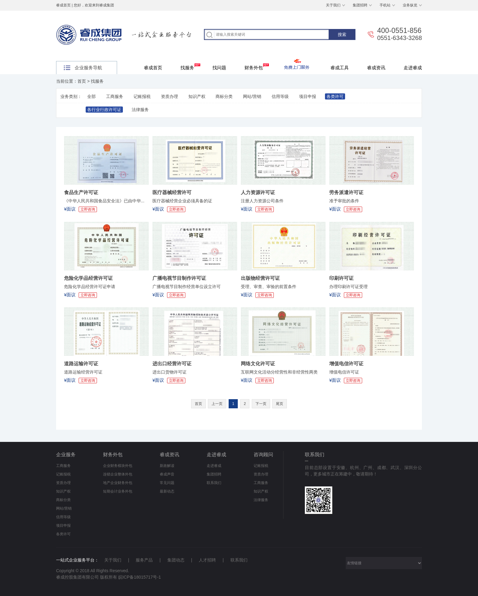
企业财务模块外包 (117, 466)
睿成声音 (167, 474)
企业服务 (66, 454)
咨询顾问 (263, 454)
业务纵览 (410, 5)
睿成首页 (63, 5)
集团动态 (175, 560)
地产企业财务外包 (117, 483)
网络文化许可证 (258, 363)
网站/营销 (252, 96)
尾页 (279, 404)
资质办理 (169, 96)
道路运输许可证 (81, 363)
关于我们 (333, 5)
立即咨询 (87, 209)
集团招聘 (360, 5)
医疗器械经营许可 (171, 192)
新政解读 (167, 466)
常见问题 (167, 483)
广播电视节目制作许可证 (179, 278)
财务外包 (256, 66)
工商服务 (114, 96)
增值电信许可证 (346, 363)
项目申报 (307, 96)
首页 (81, 81)
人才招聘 (207, 560)
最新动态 (167, 491)
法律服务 (140, 109)
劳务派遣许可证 (346, 192)
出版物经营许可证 (260, 278)
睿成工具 (339, 67)
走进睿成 (413, 67)
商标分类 (224, 96)
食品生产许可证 (81, 192)
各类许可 (335, 96)
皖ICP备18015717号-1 (139, 577)
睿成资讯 (376, 67)
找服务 (190, 66)
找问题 (219, 67)
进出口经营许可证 (171, 363)
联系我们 (214, 483)
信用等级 (280, 96)
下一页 (260, 404)
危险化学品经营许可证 (88, 278)
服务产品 (144, 560)
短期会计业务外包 (117, 491)
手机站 (385, 5)
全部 (91, 96)
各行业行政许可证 (104, 109)
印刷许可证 (341, 278)
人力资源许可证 (258, 192)
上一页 (217, 404)
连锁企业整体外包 (117, 474)
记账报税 (142, 96)
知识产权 (196, 96)
